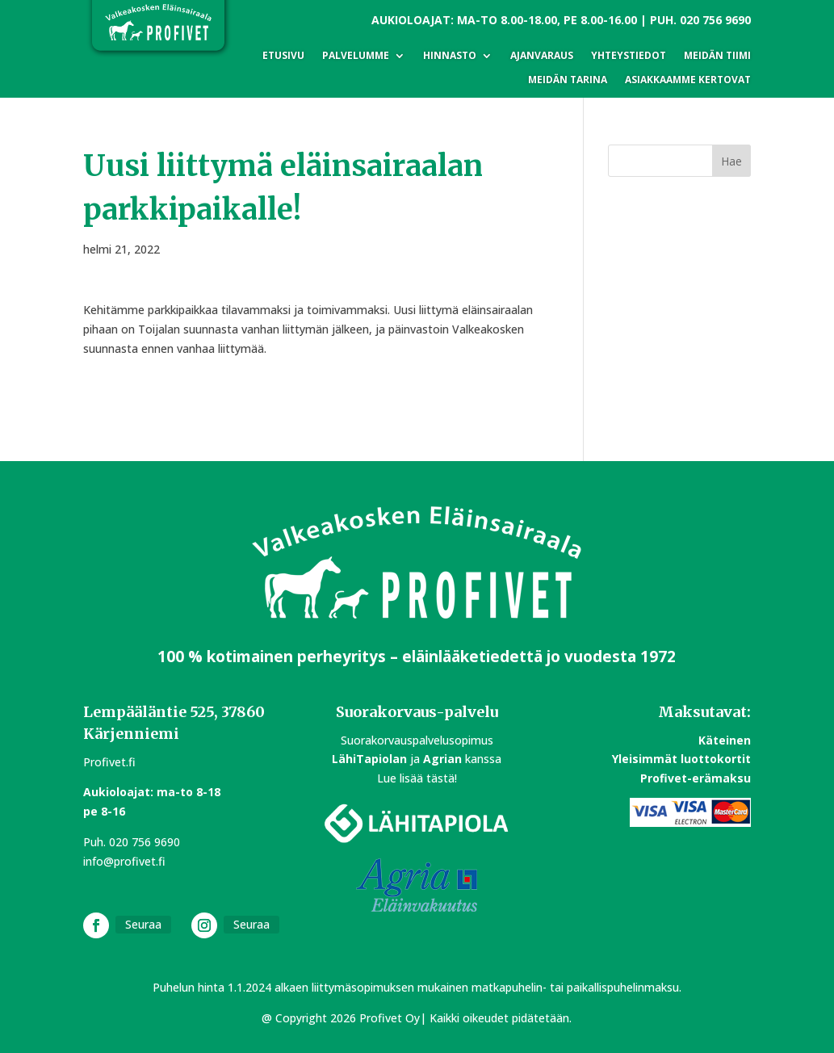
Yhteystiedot (628, 56)
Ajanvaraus (541, 56)
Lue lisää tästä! (417, 778)
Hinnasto (449, 56)
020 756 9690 (715, 19)
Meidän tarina (567, 80)
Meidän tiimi (717, 56)
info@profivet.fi (124, 861)
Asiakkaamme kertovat (688, 80)
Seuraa (143, 924)
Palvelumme (355, 56)
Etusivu (283, 56)
